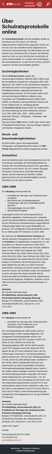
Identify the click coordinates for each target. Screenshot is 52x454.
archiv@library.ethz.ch (11, 440)
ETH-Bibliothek (28, 451)
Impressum (15, 448)
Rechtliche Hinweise (31, 448)
